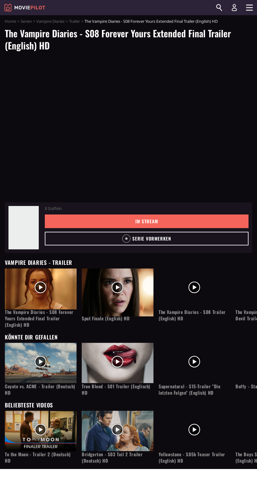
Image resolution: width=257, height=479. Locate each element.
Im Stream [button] (146, 221)
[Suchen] (219, 7)
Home (10, 21)
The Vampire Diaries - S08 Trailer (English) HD (192, 315)
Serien (26, 21)
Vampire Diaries (50, 21)
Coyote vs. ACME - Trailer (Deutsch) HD (40, 389)
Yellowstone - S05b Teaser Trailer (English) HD (192, 457)
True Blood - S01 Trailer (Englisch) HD (116, 389)
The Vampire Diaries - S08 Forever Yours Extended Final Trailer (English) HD (39, 318)
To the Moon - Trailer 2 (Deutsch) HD (38, 457)
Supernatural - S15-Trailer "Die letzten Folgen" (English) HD (190, 389)
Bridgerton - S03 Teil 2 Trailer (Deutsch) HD (112, 457)
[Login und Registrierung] (234, 7)
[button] (147, 238)
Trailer (74, 21)
